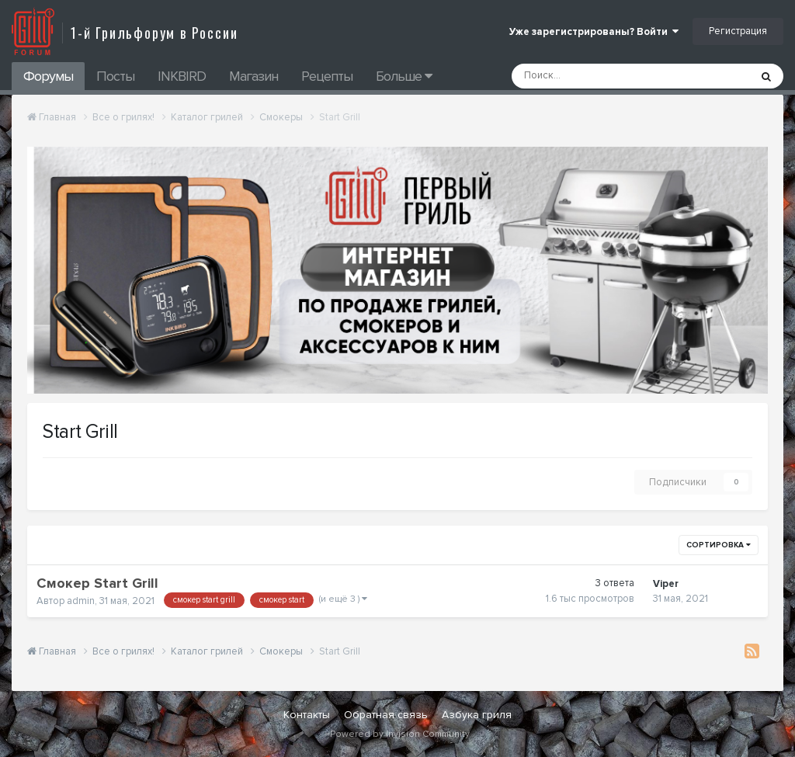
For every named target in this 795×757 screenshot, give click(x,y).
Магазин (253, 76)
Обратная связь (386, 714)
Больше (404, 76)
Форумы (48, 76)
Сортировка (718, 545)
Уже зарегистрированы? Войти (594, 32)
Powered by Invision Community (400, 734)
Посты (115, 76)
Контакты (306, 714)
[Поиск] (589, 76)
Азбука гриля (477, 714)
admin (81, 601)
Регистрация (738, 31)
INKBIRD (182, 76)
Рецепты (326, 76)
